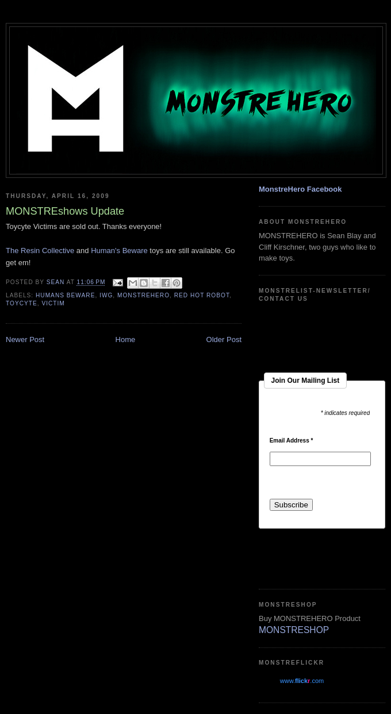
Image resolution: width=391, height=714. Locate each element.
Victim (52, 303)
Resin (31, 250)
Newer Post (25, 339)
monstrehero (143, 295)
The (13, 250)
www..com (302, 680)
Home (126, 339)
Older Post (223, 339)
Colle (50, 250)
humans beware (65, 295)
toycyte (21, 303)
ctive (67, 250)
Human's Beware (119, 250)
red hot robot (201, 295)
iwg (106, 295)
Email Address (291, 441)
